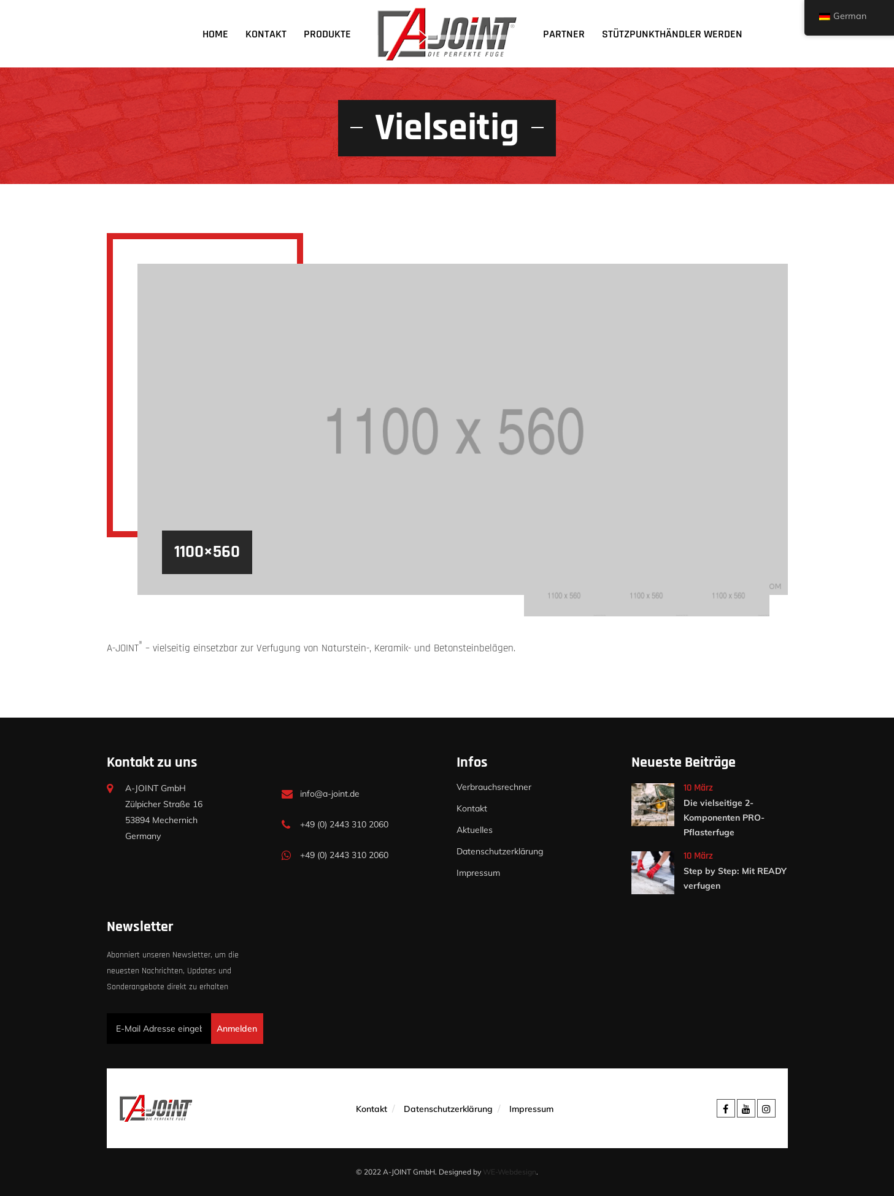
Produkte (327, 34)
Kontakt (266, 34)
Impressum (478, 872)
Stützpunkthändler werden (672, 34)
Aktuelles (475, 829)
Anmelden (237, 1028)
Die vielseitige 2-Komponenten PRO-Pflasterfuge (724, 817)
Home (215, 34)
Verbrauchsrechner (494, 786)
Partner (564, 34)
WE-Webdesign (509, 1171)
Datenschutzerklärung (500, 851)
